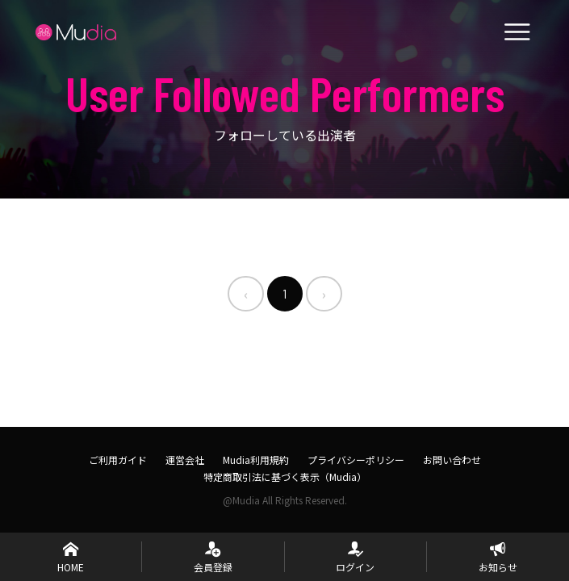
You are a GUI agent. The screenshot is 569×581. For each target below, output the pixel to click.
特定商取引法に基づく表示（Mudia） (284, 476)
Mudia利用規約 (256, 459)
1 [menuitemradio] (285, 293)
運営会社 (184, 459)
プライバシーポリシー (356, 459)
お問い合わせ (452, 459)
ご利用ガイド (118, 459)
